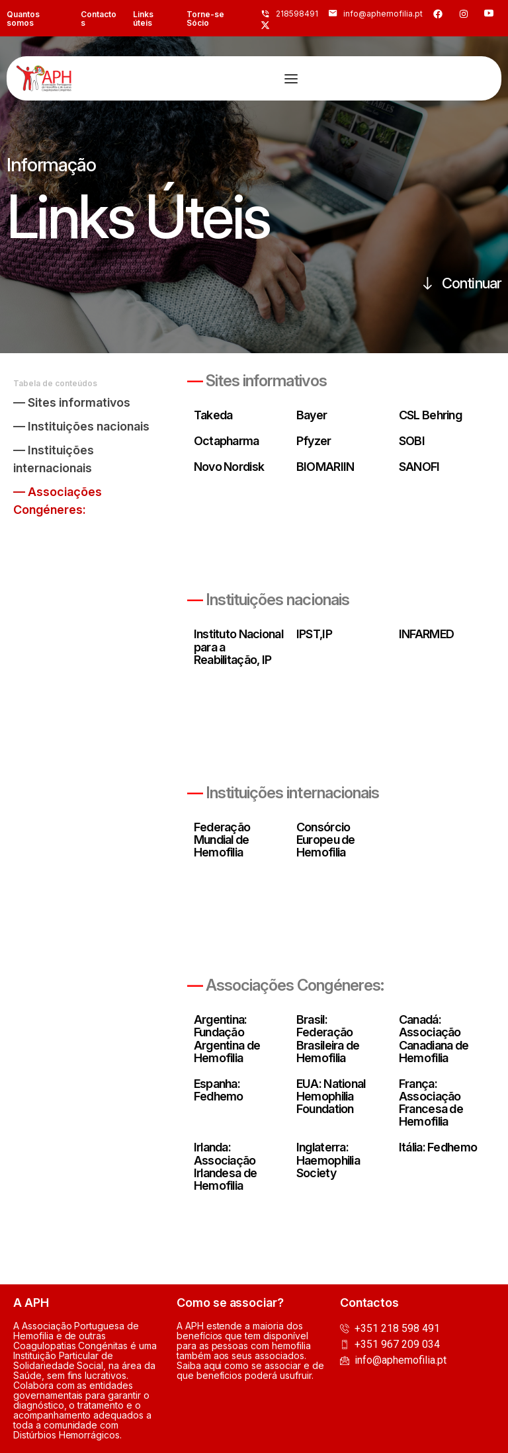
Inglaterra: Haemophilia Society (328, 1160)
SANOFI (419, 467)
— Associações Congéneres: (57, 501)
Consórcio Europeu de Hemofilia (325, 839)
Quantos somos (23, 18)
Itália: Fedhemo (438, 1148)
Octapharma (226, 441)
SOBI (412, 441)
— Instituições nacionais (81, 426)
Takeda (213, 415)
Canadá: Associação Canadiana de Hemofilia (433, 1038)
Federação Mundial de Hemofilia (222, 839)
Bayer (311, 415)
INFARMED (426, 635)
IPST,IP (314, 635)
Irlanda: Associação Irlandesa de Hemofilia (225, 1166)
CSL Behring (430, 415)
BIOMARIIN (325, 467)
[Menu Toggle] (291, 78)
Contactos (98, 18)
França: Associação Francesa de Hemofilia (431, 1102)
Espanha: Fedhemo (218, 1090)
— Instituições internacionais (53, 459)
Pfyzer (313, 441)
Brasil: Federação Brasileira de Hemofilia (328, 1038)
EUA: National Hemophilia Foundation (331, 1096)
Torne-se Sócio (205, 18)
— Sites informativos (71, 402)
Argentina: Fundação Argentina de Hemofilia (227, 1038)
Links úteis (143, 18)
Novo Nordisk (229, 467)
